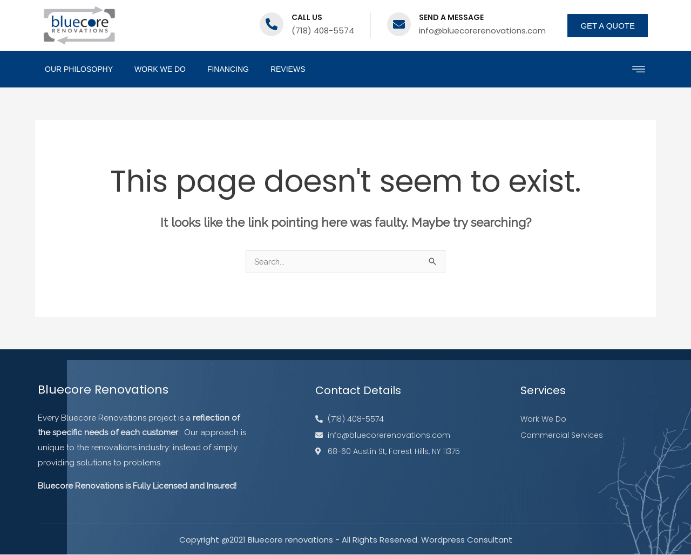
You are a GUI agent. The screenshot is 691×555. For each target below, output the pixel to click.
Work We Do (160, 69)
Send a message (451, 17)
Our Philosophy (79, 69)
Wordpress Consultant (466, 540)
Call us (307, 17)
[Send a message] (399, 24)
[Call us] (271, 24)
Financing (228, 69)
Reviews (288, 69)
